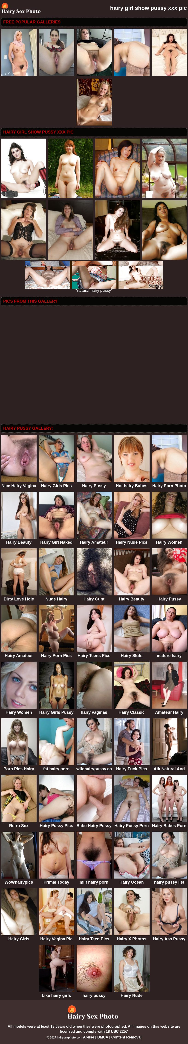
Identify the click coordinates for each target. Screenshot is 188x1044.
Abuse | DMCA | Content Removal (112, 1037)
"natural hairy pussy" (94, 289)
